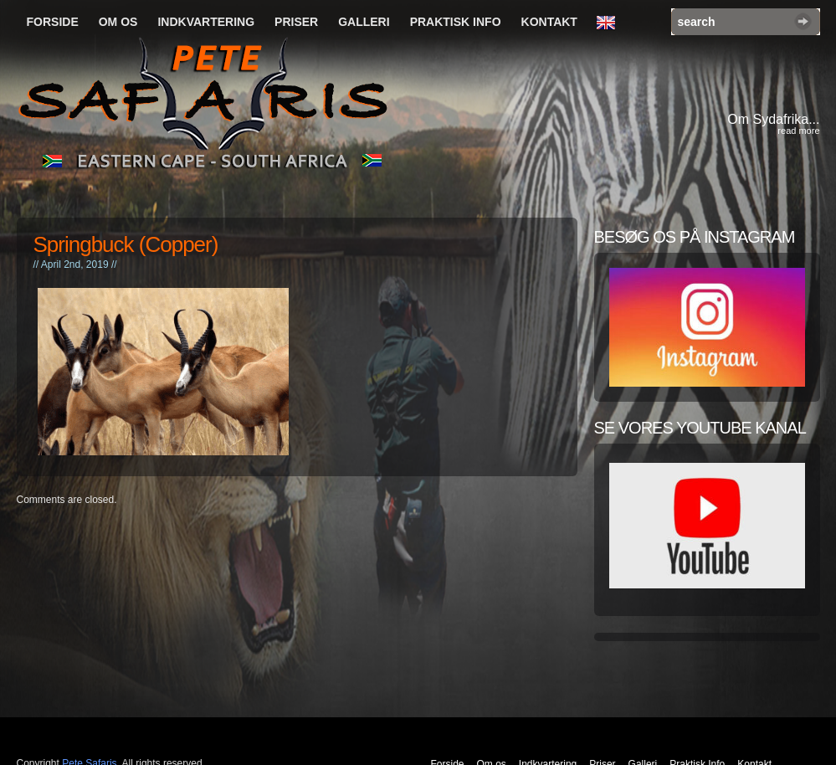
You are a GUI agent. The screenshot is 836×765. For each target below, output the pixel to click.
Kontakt (549, 21)
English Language (610, 23)
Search (803, 21)
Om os (118, 21)
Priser (296, 21)
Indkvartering (205, 21)
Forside (53, 21)
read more (798, 131)
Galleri (363, 21)
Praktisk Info (455, 21)
